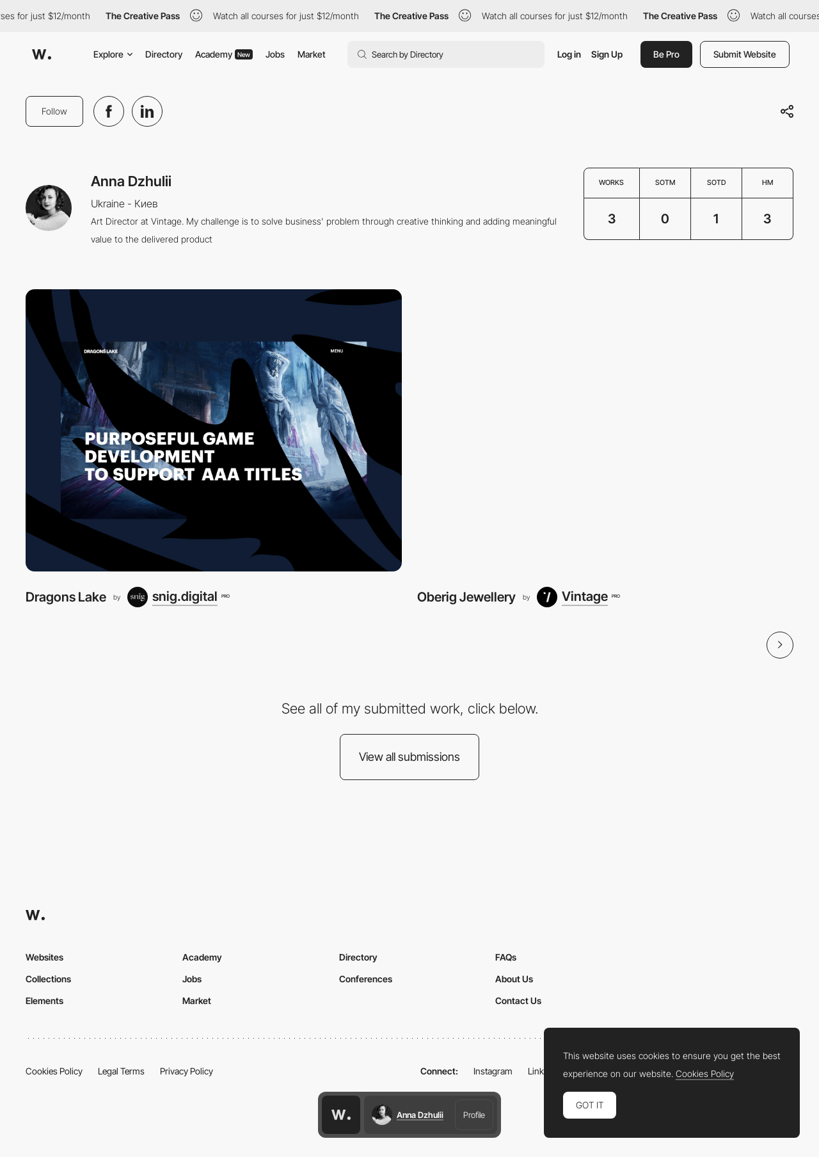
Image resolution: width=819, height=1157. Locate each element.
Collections (48, 978)
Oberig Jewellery (466, 597)
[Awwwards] (41, 54)
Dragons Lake (66, 597)
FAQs (505, 957)
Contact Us (518, 1000)
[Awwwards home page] (341, 1115)
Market (312, 54)
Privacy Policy (186, 1070)
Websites (44, 957)
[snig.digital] (178, 597)
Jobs (275, 54)
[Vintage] (578, 597)
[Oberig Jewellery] (605, 430)
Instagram (493, 1070)
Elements (44, 1000)
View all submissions (409, 756)
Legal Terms (121, 1070)
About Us (514, 978)
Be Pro (666, 54)
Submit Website (744, 54)
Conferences (365, 978)
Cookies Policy (54, 1070)
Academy (224, 54)
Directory (163, 54)
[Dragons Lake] (214, 430)
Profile (474, 1115)
